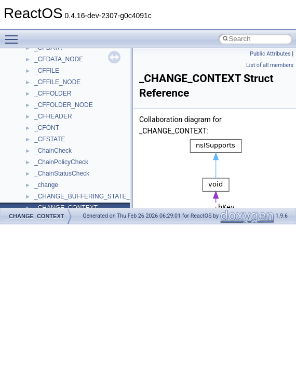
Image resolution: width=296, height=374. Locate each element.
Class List (39, 129)
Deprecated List (39, 84)
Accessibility (51, 175)
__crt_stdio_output (60, 152)
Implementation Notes (48, 61)
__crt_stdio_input (58, 141)
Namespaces (36, 107)
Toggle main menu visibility (14, 35)
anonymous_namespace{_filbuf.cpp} (84, 187)
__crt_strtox (50, 164)
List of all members (269, 65)
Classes (29, 118)
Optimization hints (42, 50)
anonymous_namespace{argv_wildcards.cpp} (96, 198)
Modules (29, 95)
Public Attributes (270, 53)
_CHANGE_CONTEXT (35, 216)
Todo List (30, 72)
